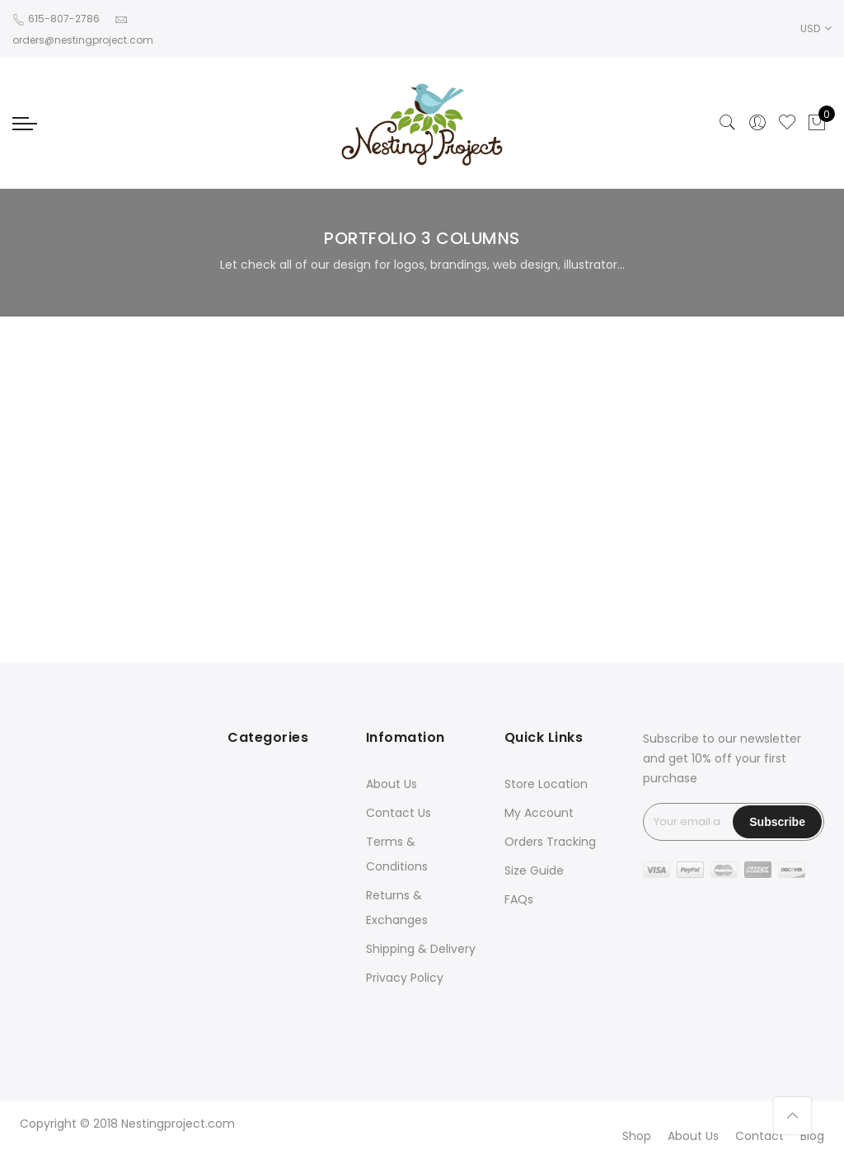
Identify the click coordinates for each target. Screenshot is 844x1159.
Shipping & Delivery (421, 949)
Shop (636, 1136)
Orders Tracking (550, 841)
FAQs (518, 899)
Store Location (546, 784)
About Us (391, 784)
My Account (539, 813)
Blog (812, 1136)
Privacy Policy (404, 977)
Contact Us (398, 813)
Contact (759, 1136)
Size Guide (534, 870)
